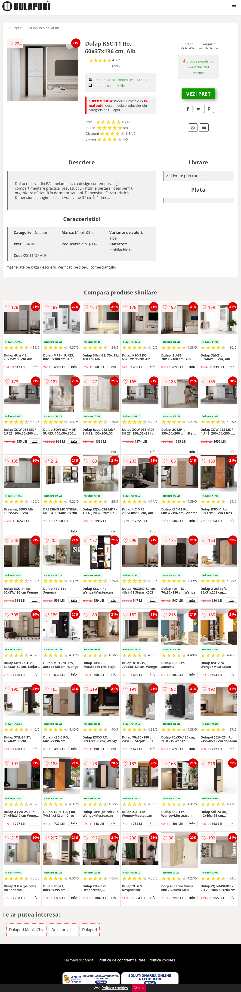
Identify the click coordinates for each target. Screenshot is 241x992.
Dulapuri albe (62, 929)
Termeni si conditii (80, 960)
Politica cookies (162, 960)
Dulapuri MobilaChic (44, 28)
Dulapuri (15, 28)
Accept (139, 987)
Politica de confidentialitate (122, 960)
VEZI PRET (198, 93)
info (34, 367)
